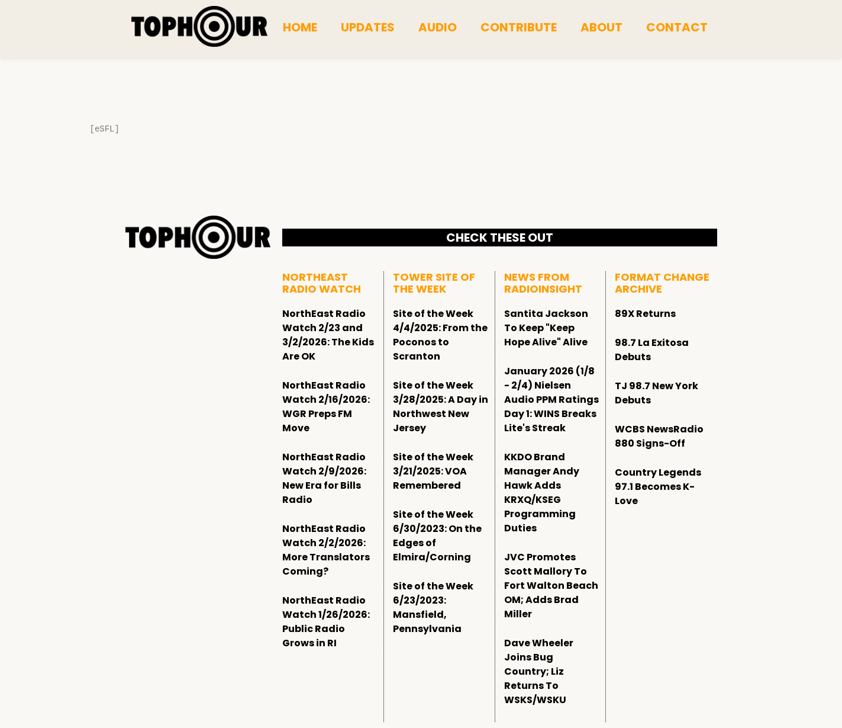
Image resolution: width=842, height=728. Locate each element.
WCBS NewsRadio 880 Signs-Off (659, 436)
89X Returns (645, 313)
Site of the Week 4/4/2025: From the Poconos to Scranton (440, 335)
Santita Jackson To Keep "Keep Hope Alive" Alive (546, 328)
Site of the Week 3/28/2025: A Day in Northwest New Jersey (440, 407)
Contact (677, 27)
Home (300, 27)
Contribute (518, 27)
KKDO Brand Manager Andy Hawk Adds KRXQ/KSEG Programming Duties (541, 492)
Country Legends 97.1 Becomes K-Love (658, 487)
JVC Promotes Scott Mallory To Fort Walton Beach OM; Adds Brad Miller (551, 585)
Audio (437, 27)
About (601, 27)
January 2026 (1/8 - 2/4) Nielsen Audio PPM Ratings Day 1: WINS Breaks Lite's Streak (551, 399)
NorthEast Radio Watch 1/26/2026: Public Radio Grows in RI (326, 622)
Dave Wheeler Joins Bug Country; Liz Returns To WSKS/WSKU (538, 671)
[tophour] (199, 26)
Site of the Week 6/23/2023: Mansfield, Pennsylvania (433, 607)
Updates (368, 27)
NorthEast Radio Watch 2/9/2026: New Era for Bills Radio (324, 478)
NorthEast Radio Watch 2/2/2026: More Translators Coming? (326, 550)
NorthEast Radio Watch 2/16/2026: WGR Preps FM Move (326, 407)
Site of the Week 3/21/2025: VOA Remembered (433, 471)
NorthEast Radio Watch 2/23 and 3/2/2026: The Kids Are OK (328, 335)
